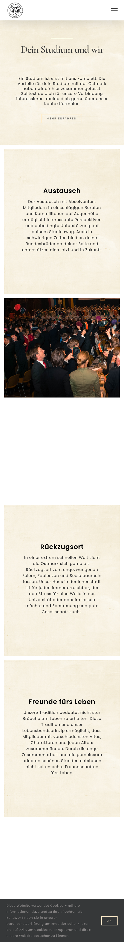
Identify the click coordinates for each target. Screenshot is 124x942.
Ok (109, 921)
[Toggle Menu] (114, 10)
